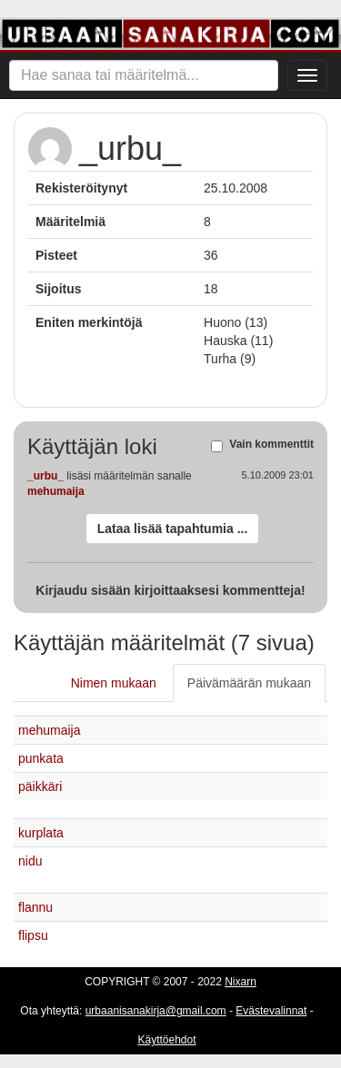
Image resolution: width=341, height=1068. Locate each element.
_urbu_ (45, 476)
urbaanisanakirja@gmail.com (155, 1010)
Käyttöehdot (166, 1039)
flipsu (33, 935)
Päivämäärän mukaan (249, 683)
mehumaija (56, 491)
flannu (35, 907)
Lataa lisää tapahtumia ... (172, 528)
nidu (30, 861)
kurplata (41, 833)
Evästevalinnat (271, 1010)
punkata (41, 758)
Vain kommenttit (271, 445)
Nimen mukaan (113, 683)
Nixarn (240, 981)
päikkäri (40, 786)
